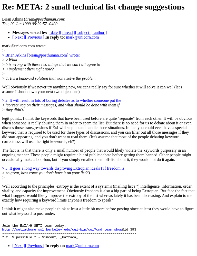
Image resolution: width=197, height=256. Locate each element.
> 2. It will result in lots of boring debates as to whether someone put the (61, 100)
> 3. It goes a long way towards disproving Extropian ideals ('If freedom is (63, 168)
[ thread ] (67, 32)
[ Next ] (18, 37)
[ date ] (54, 32)
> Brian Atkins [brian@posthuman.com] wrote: (41, 55)
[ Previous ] (34, 37)
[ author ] (99, 32)
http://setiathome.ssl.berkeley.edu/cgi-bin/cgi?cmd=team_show (62, 231)
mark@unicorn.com (82, 37)
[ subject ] (83, 32)
